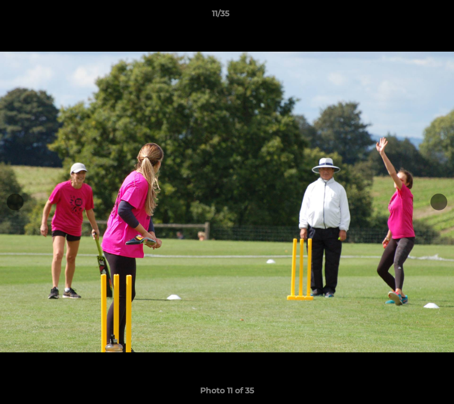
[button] (407, 16)
